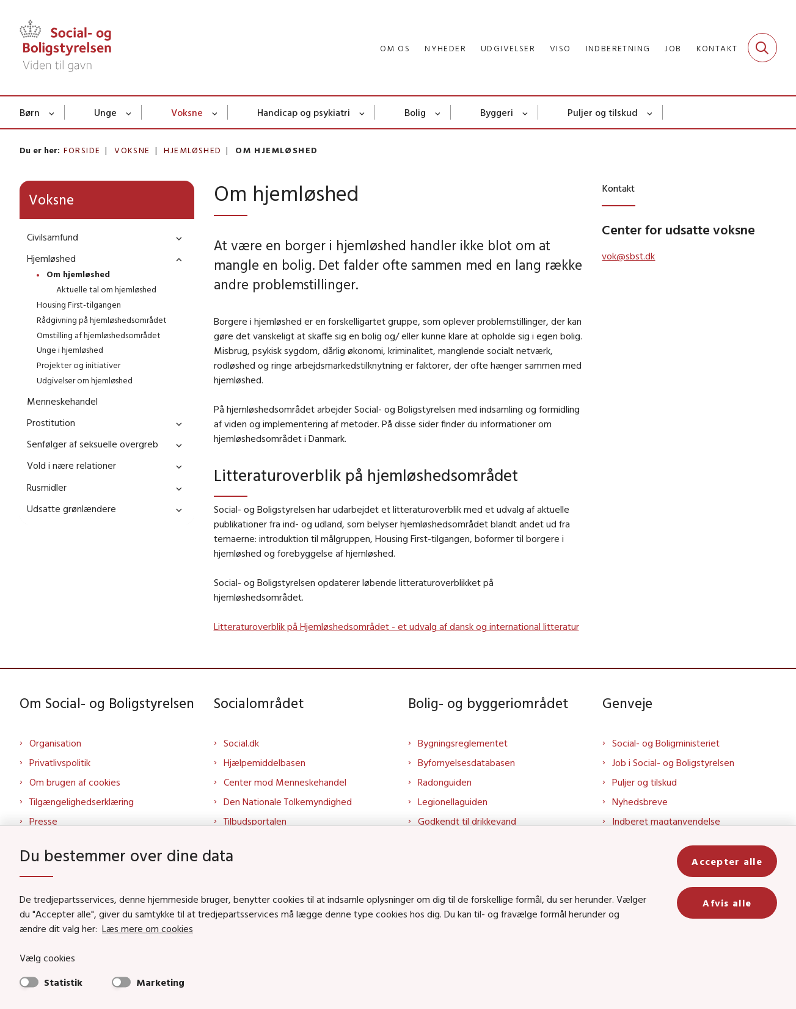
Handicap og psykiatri (303, 112)
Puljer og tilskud (603, 112)
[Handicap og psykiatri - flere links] (362, 112)
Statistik (63, 982)
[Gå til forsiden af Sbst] (65, 48)
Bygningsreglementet (463, 743)
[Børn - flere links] (52, 112)
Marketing (160, 982)
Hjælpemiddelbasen (264, 762)
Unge (105, 112)
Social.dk (241, 743)
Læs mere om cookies (147, 928)
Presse (43, 821)
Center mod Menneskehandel (285, 782)
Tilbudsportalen (255, 821)
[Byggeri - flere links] (525, 112)
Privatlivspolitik (59, 762)
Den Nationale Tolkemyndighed (288, 801)
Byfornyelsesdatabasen (466, 762)
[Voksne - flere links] (215, 112)
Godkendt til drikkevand (467, 821)
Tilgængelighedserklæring (81, 801)
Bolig (415, 112)
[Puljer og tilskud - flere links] (650, 112)
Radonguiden (445, 782)
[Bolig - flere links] (438, 112)
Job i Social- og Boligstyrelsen (673, 762)
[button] (176, 238)
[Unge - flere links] (129, 112)
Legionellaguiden (452, 801)
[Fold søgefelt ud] (762, 47)
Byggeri (496, 112)
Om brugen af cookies (74, 782)
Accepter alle (727, 861)
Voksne (187, 112)
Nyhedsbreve (640, 801)
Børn (30, 112)
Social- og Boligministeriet (666, 743)
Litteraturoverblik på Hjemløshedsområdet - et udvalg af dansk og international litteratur (396, 626)
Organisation (55, 743)
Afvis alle (727, 903)
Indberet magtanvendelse (666, 821)
